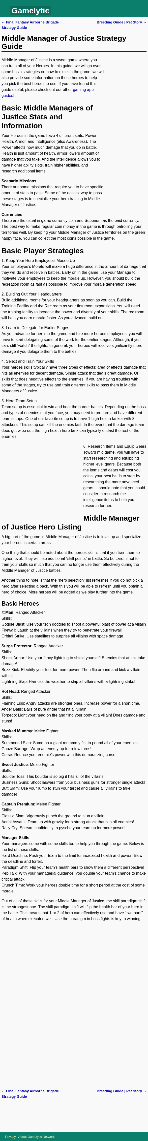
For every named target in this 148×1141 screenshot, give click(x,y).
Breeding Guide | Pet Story (122, 22)
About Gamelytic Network (36, 1137)
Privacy (10, 1137)
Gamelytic (31, 10)
